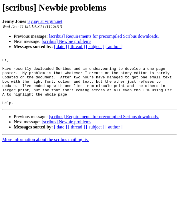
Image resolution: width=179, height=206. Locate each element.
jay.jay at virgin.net (44, 21)
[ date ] (60, 46)
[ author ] (114, 46)
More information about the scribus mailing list (45, 148)
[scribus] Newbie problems (66, 41)
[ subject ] (95, 46)
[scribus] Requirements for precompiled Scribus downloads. (104, 36)
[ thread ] (76, 46)
